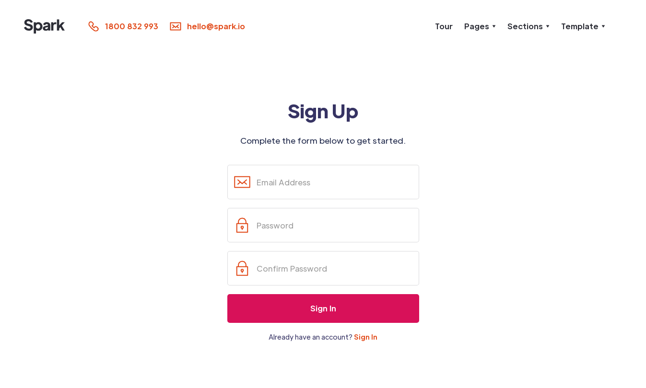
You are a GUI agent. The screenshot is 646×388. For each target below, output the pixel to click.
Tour (444, 26)
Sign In (365, 336)
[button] (480, 26)
